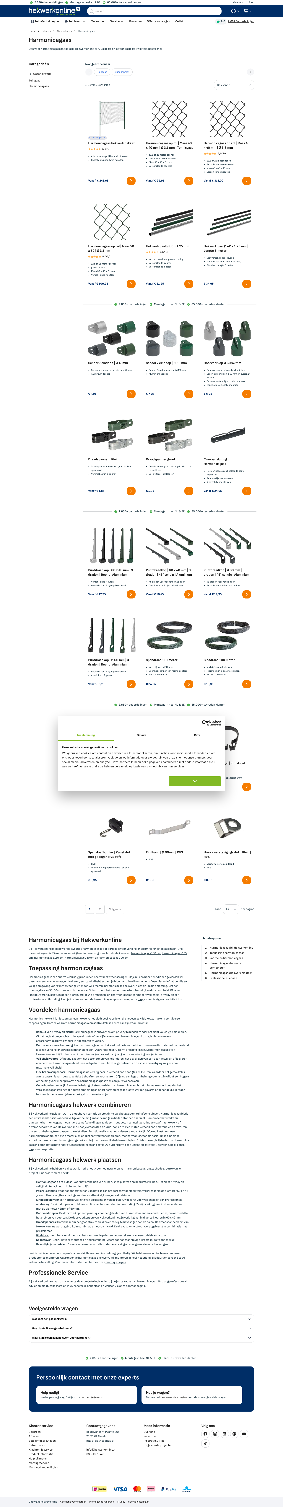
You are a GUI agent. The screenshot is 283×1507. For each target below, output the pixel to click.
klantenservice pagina (173, 1397)
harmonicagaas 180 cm (79, 958)
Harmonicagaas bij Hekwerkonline (231, 948)
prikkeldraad (44, 1231)
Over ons (238, 2)
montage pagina (115, 1262)
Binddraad (42, 1235)
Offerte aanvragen (158, 21)
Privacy (121, 1501)
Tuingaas (102, 72)
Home (32, 31)
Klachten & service (41, 1449)
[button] (235, 11)
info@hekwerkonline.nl (101, 1449)
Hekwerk (46, 31)
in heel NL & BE (85, 2)
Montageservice (39, 1463)
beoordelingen (48, 2)
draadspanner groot (131, 1226)
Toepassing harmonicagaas (227, 953)
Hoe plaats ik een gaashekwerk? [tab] (141, 1328)
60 (178, 1191)
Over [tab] (197, 735)
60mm (74, 1209)
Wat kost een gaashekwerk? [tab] (141, 1319)
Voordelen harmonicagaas (226, 958)
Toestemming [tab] (86, 735)
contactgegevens (92, 1397)
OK (195, 781)
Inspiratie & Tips (154, 1441)
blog (141, 999)
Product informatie (41, 1454)
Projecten (135, 21)
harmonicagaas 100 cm (146, 953)
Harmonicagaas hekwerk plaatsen (231, 973)
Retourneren (37, 1445)
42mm (62, 1209)
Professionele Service (223, 978)
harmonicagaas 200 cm (114, 958)
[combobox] (154, 11)
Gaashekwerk (64, 31)
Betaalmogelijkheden (42, 1441)
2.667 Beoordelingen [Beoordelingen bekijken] (241, 21)
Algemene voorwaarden (73, 1501)
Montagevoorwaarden (101, 1501)
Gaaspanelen (122, 72)
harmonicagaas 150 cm (49, 958)
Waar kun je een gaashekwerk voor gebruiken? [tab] (141, 1338)
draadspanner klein (171, 1222)
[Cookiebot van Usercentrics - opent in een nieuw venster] (204, 723)
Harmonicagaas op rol (50, 1182)
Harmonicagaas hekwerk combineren (225, 966)
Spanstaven (43, 1240)
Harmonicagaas (39, 86)
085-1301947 (94, 1454)
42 (186, 1191)
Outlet (179, 21)
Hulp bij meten (38, 1458)
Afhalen (34, 1436)
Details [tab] (141, 735)
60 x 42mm (173, 1217)
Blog (251, 2)
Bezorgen (35, 1432)
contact (131, 1286)
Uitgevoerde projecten (158, 1445)
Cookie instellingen (138, 1501)
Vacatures (150, 1436)
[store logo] (54, 11)
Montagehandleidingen (43, 1467)
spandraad (106, 1226)
